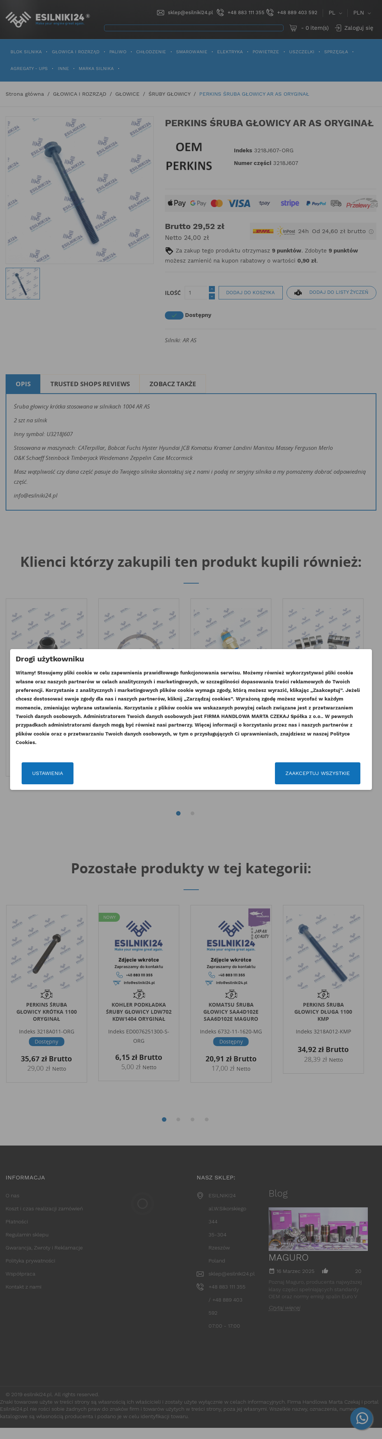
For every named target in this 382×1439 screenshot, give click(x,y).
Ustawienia (46, 773)
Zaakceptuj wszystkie (318, 773)
